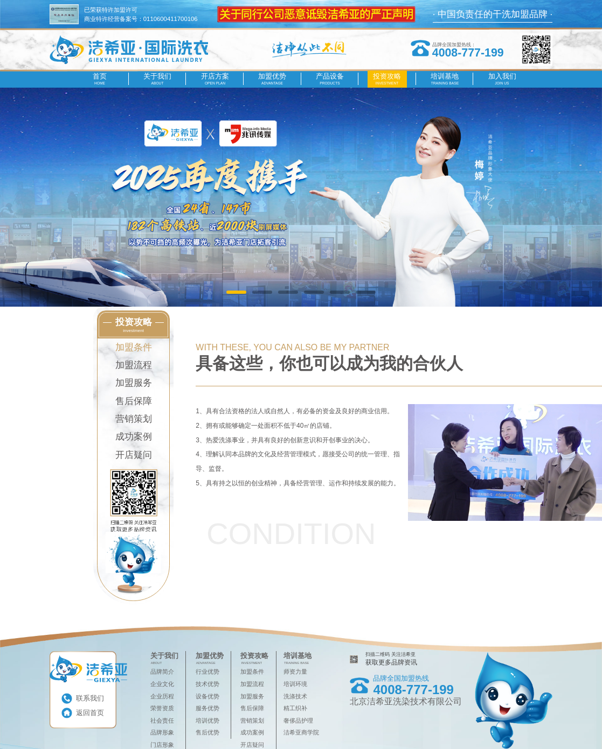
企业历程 (162, 696)
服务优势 (207, 708)
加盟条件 (133, 347)
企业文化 (162, 684)
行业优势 (207, 671)
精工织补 (295, 708)
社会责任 (162, 720)
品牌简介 (162, 671)
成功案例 (133, 437)
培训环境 (295, 684)
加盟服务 (133, 383)
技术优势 (207, 684)
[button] (236, 292)
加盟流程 (133, 365)
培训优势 (207, 720)
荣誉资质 (162, 708)
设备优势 (207, 696)
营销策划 (133, 419)
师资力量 (295, 671)
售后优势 (207, 732)
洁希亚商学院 (301, 732)
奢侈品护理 (298, 720)
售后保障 (133, 401)
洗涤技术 (295, 696)
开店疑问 (133, 455)
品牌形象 (162, 732)
